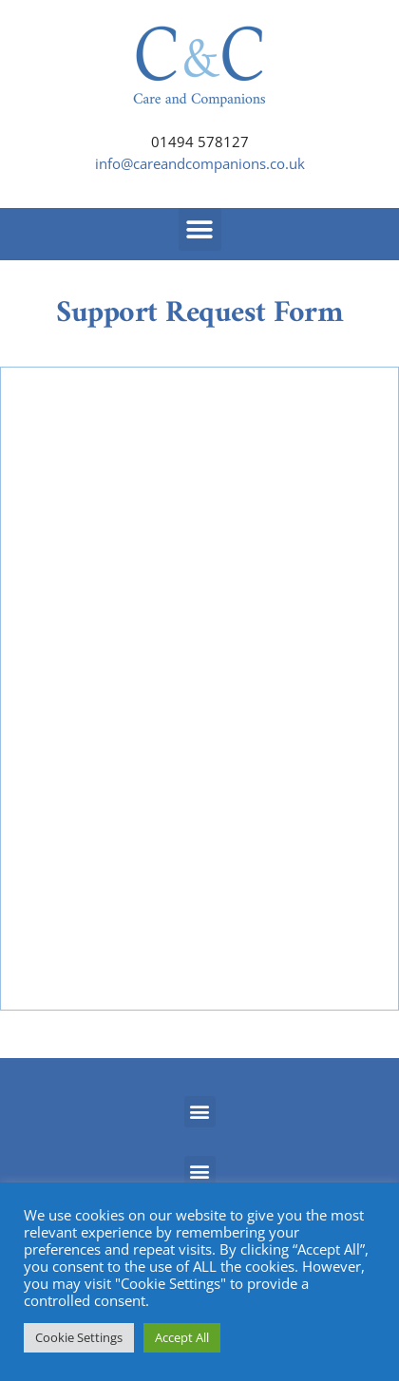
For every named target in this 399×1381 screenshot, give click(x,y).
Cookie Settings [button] (79, 1337)
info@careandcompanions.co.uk (200, 163)
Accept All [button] (182, 1337)
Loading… (199, 685)
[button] (200, 229)
